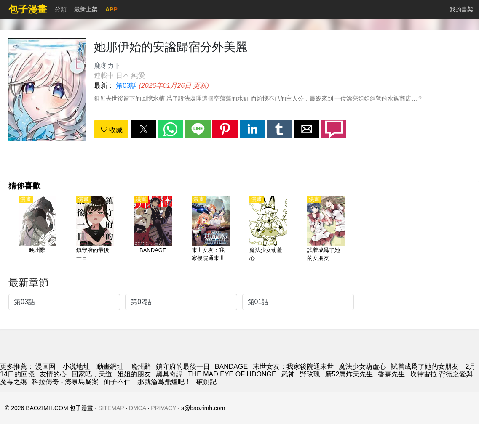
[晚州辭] (37, 229)
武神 (288, 374)
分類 (61, 9)
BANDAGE (231, 366)
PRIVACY (163, 408)
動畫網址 (109, 366)
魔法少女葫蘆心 (362, 366)
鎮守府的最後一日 (183, 366)
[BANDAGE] (153, 229)
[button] (143, 129)
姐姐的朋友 (134, 374)
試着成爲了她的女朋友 (425, 366)
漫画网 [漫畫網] (45, 366)
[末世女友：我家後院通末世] (211, 229)
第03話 (126, 85)
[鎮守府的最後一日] (95, 229)
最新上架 (86, 9)
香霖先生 (391, 374)
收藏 (112, 129)
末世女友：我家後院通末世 (293, 366)
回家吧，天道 (92, 374)
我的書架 (461, 9)
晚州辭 (141, 366)
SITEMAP (111, 408)
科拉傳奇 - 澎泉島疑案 (65, 381)
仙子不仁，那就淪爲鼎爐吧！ (147, 381)
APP (111, 9)
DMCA (137, 408)
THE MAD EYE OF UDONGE (232, 374)
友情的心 (53, 374)
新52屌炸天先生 (349, 374)
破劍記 (206, 381)
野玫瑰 (310, 374)
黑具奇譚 (169, 374)
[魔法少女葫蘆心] (268, 229)
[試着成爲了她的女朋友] (326, 229)
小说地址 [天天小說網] (76, 366)
